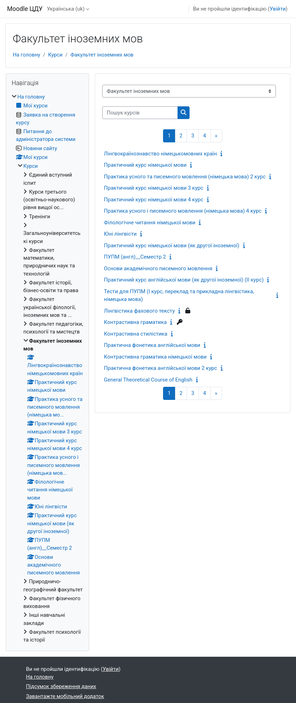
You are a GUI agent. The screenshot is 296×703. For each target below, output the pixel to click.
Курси (55, 55)
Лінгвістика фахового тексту (139, 311)
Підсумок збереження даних (61, 686)
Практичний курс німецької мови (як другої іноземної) (171, 245)
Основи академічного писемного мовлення (158, 268)
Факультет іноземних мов (102, 55)
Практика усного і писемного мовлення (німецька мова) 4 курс (183, 211)
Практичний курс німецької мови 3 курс (153, 188)
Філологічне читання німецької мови (150, 222)
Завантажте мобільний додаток (65, 696)
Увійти (277, 9)
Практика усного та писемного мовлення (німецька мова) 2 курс (185, 176)
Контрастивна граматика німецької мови (155, 357)
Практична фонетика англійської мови (152, 345)
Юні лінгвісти (120, 234)
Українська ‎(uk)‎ (66, 9)
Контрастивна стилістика (135, 334)
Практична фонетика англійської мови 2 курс (160, 368)
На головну (26, 55)
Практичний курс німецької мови (145, 165)
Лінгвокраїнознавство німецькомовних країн (160, 153)
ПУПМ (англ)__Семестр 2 (135, 257)
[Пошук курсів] (140, 112)
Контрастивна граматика (135, 322)
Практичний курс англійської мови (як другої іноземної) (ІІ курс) (184, 280)
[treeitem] (47, 368)
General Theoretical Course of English (148, 380)
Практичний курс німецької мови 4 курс (153, 199)
